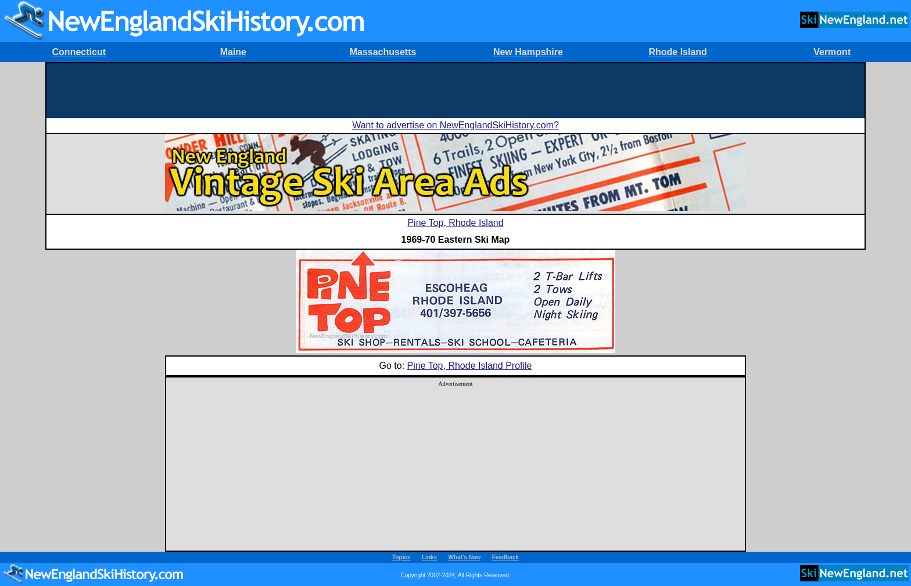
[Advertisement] (455, 89)
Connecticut (79, 52)
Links (429, 557)
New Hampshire (528, 52)
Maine (233, 52)
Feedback (505, 557)
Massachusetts (383, 52)
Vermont (832, 52)
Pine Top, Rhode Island (455, 223)
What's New (465, 557)
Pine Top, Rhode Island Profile (469, 366)
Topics (401, 557)
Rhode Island (677, 52)
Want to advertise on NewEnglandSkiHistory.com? (455, 125)
